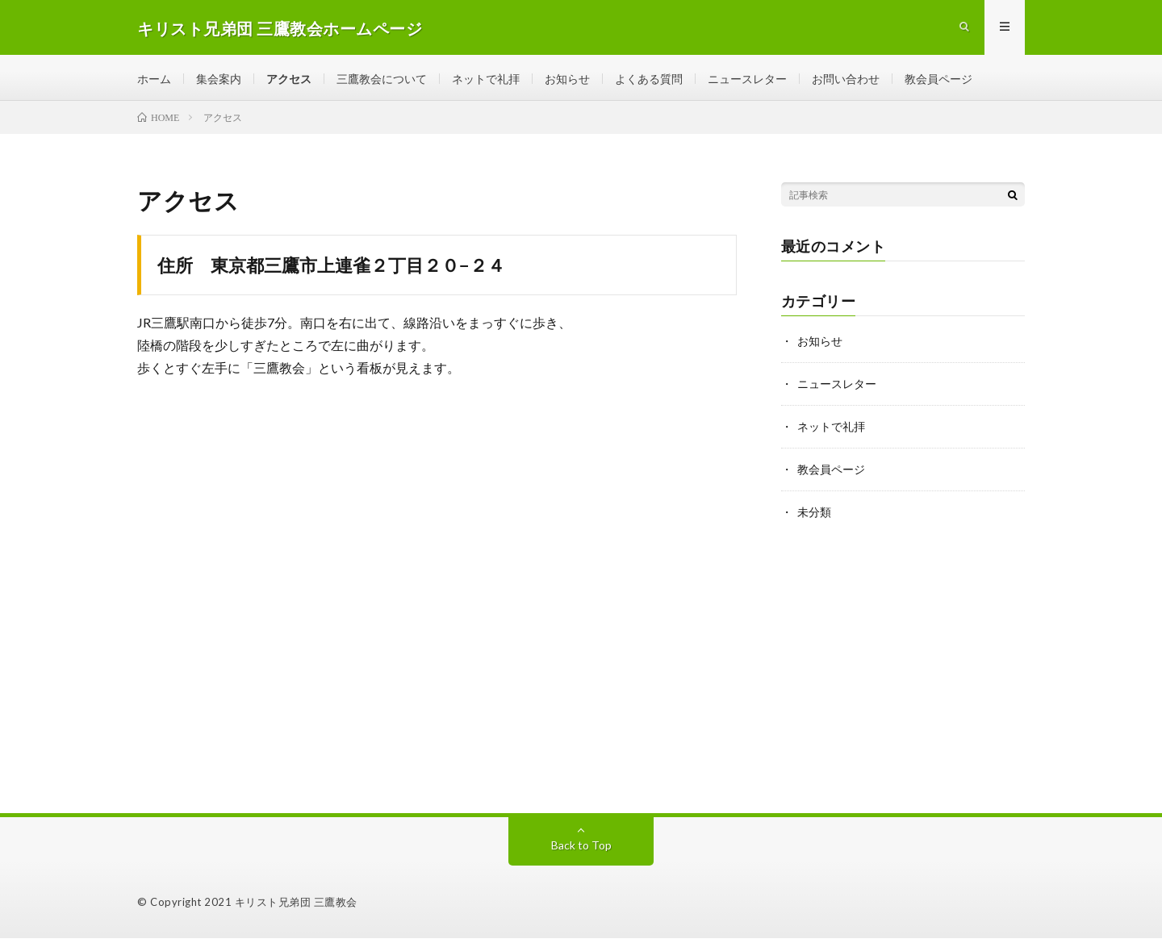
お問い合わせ (846, 80)
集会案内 (218, 80)
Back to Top (581, 850)
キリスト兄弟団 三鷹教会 (296, 906)
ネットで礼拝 (486, 80)
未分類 (814, 513)
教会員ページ (938, 80)
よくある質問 (649, 80)
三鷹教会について (381, 80)
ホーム (154, 80)
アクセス (288, 80)
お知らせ (567, 80)
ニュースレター (747, 80)
